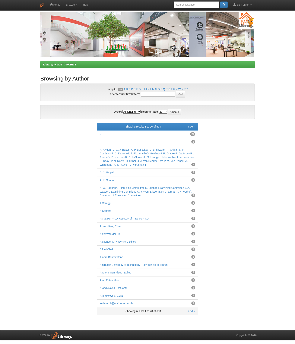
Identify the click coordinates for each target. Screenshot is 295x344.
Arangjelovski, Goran (112, 295)
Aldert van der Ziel (110, 233)
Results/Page (149, 111)
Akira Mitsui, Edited (111, 226)
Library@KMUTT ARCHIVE (59, 64)
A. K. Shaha (107, 180)
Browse (72, 4)
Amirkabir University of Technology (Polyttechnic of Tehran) (134, 264)
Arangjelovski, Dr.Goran (114, 287)
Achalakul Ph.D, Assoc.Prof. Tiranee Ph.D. (124, 218)
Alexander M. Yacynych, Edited (118, 241)
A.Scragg (105, 203)
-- (100, 142)
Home (55, 4)
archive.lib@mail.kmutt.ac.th (116, 303)
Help (85, 4)
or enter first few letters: (125, 94)
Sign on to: (242, 4)
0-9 (120, 89)
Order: (118, 111)
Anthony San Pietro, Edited (115, 272)
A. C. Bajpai (107, 172)
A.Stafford (105, 210)
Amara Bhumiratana (111, 257)
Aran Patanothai (109, 280)
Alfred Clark (106, 249)
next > (191, 126)
